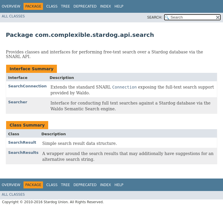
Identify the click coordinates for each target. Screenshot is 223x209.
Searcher (17, 102)
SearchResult (22, 142)
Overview (11, 6)
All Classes (13, 16)
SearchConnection (27, 86)
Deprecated (85, 6)
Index (105, 6)
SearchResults (23, 152)
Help (118, 6)
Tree (65, 6)
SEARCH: (155, 17)
